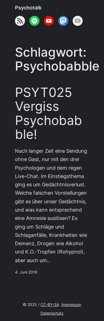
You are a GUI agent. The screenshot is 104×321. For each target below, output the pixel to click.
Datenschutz (52, 313)
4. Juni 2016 (26, 272)
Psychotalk (28, 8)
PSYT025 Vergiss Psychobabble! (48, 113)
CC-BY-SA (49, 304)
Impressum (71, 304)
